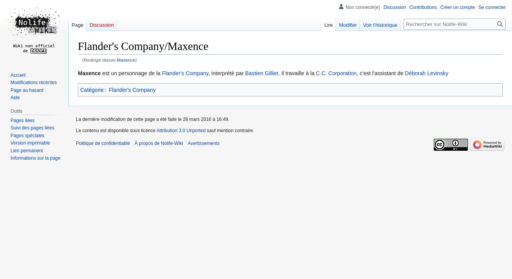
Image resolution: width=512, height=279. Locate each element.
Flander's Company (185, 73)
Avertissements (204, 143)
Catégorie (92, 90)
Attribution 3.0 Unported (181, 130)
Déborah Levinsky (426, 73)
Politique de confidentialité (103, 143)
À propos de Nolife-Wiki (158, 143)
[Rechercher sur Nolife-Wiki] (455, 24)
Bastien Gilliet (261, 73)
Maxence (126, 59)
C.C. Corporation (336, 73)
